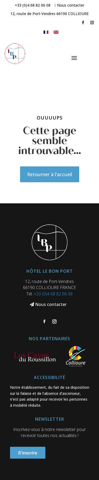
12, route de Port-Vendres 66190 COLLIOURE (49, 13)
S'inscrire (27, 453)
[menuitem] (46, 32)
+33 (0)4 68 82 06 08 (32, 5)
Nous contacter (70, 5)
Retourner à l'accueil (49, 174)
